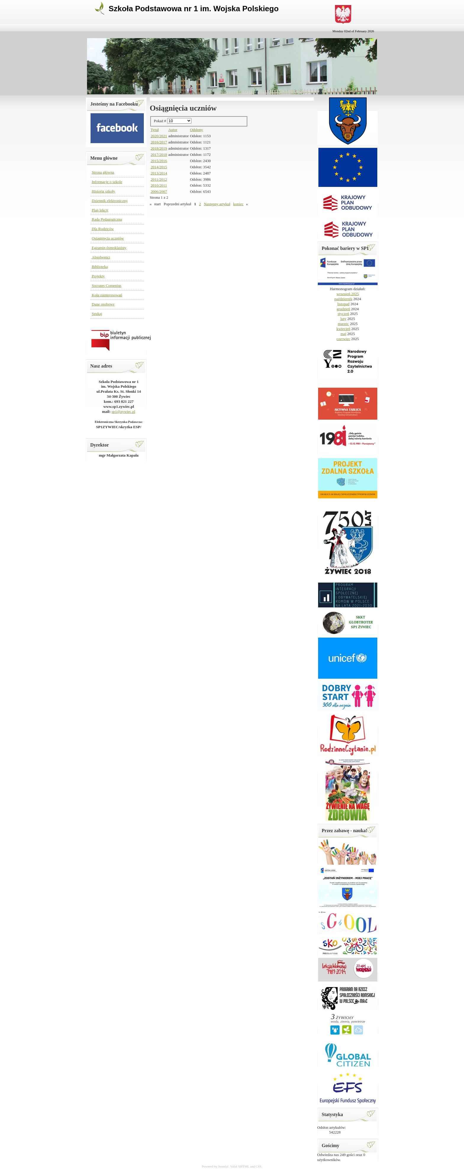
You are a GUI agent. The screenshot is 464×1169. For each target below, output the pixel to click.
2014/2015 (159, 167)
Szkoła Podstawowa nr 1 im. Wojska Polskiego (194, 8)
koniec (238, 204)
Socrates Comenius (106, 285)
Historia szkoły (103, 191)
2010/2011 (159, 185)
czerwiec (343, 339)
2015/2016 (159, 161)
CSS (259, 1166)
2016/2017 (159, 142)
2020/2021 (159, 136)
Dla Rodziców (103, 229)
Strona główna (103, 172)
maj (344, 334)
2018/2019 (159, 148)
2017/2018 (159, 154)
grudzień (343, 309)
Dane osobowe (103, 304)
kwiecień (343, 328)
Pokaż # (160, 121)
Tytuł (155, 129)
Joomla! (223, 1166)
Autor (172, 129)
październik (343, 299)
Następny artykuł (217, 204)
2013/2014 (159, 173)
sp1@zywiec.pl (123, 411)
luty (343, 318)
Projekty (98, 276)
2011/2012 (159, 179)
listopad (343, 304)
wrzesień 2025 (347, 294)
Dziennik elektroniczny (110, 200)
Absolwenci (101, 257)
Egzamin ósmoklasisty (109, 247)
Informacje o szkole (107, 182)
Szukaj (97, 313)
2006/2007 (159, 191)
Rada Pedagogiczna (107, 219)
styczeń (343, 313)
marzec (343, 323)
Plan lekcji (100, 210)
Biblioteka (100, 266)
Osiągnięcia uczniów (108, 238)
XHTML (243, 1166)
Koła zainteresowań (107, 295)
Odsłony (196, 129)
